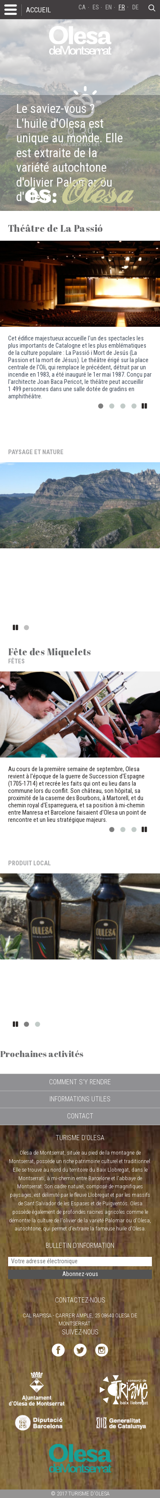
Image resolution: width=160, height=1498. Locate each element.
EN (108, 7)
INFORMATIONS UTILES (80, 1099)
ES (96, 7)
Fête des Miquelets (49, 651)
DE (135, 7)
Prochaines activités (41, 1054)
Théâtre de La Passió (55, 228)
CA (82, 7)
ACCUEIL (38, 10)
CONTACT (80, 1116)
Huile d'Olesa (38, 853)
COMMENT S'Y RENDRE (80, 1082)
